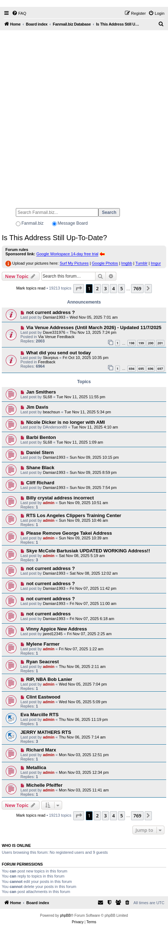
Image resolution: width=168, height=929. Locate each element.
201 (160, 343)
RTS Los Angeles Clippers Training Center (73, 515)
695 (141, 368)
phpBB (65, 915)
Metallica (36, 767)
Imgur (156, 263)
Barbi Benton (41, 437)
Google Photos (105, 263)
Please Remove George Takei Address (69, 533)
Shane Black (40, 467)
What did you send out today (58, 352)
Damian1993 (54, 317)
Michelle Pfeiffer (44, 785)
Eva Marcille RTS (39, 714)
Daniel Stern (40, 452)
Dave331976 (54, 332)
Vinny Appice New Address (56, 629)
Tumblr (141, 263)
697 (160, 368)
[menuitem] (19, 13)
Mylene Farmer (43, 644)
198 (131, 343)
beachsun (51, 412)
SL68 (47, 397)
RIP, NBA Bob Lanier (49, 679)
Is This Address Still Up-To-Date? (54, 238)
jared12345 (52, 634)
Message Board (72, 223)
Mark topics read (30, 288)
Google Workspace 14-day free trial (67, 254)
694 (131, 368)
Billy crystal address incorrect (60, 498)
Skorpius (50, 357)
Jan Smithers (41, 392)
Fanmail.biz (32, 223)
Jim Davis (37, 407)
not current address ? (50, 312)
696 (150, 368)
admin (48, 503)
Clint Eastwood (43, 697)
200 (150, 343)
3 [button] (105, 288)
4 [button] (113, 288)
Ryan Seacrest (42, 661)
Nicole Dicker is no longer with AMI (65, 422)
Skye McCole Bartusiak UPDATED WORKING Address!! (88, 550)
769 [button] (137, 288)
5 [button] (121, 288)
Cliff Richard (40, 482)
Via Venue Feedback (56, 337)
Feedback (46, 362)
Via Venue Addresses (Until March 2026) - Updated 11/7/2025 (94, 327)
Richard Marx (41, 750)
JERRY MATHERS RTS (45, 732)
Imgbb (126, 263)
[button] (78, 288)
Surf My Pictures (74, 263)
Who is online (16, 845)
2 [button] (97, 288)
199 (141, 343)
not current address (48, 613)
